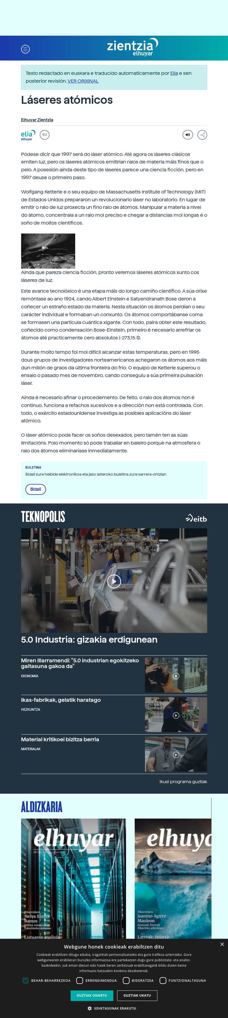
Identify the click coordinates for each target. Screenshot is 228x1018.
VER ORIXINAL (83, 81)
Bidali (35, 489)
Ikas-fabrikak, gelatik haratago (61, 700)
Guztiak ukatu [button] (137, 995)
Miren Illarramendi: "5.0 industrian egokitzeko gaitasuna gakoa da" (80, 663)
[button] (25, 49)
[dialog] (114, 978)
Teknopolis (43, 516)
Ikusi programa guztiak (183, 781)
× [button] (222, 945)
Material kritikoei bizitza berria (60, 739)
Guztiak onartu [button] (92, 995)
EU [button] (44, 135)
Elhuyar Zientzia (37, 120)
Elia (174, 73)
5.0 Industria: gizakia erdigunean (89, 640)
